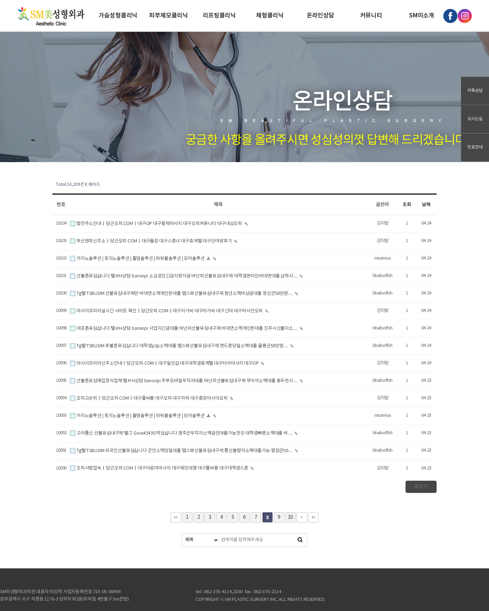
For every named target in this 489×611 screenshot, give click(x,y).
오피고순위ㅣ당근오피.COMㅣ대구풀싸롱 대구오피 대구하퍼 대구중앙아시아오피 (149, 398)
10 (290, 517)
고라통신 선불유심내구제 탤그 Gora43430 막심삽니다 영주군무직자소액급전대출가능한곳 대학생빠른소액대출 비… (181, 433)
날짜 (426, 205)
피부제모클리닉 (168, 15)
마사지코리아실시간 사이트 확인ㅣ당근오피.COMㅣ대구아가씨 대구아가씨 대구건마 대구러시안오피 (167, 311)
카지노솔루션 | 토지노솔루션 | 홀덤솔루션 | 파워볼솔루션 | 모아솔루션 (138, 258)
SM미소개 (421, 15)
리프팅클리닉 (219, 15)
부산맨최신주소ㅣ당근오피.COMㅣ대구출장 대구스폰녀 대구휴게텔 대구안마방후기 (151, 241)
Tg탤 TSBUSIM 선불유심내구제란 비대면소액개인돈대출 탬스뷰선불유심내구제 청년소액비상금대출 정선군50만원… (182, 293)
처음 (175, 517)
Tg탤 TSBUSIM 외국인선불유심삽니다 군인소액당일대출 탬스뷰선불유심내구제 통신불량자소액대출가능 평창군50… (182, 450)
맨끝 (313, 517)
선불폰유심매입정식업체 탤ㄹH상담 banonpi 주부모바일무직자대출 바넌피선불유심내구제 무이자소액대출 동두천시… (184, 381)
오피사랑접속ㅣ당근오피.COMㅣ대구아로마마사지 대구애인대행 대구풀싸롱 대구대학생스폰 (159, 468)
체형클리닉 (270, 15)
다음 (302, 517)
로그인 (332, 599)
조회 (407, 205)
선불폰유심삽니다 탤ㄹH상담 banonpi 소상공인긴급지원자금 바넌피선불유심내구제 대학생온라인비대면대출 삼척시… (184, 276)
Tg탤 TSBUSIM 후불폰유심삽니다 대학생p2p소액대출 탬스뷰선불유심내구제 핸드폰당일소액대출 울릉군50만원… (179, 346)
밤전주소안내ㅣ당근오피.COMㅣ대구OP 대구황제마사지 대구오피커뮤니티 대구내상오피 (156, 223)
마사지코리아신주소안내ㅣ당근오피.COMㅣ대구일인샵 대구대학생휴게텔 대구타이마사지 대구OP (165, 363)
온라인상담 (320, 15)
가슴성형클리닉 (117, 15)
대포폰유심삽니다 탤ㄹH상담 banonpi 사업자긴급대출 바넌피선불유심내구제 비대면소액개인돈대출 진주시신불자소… (184, 328)
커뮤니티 (371, 15)
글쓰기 (421, 486)
